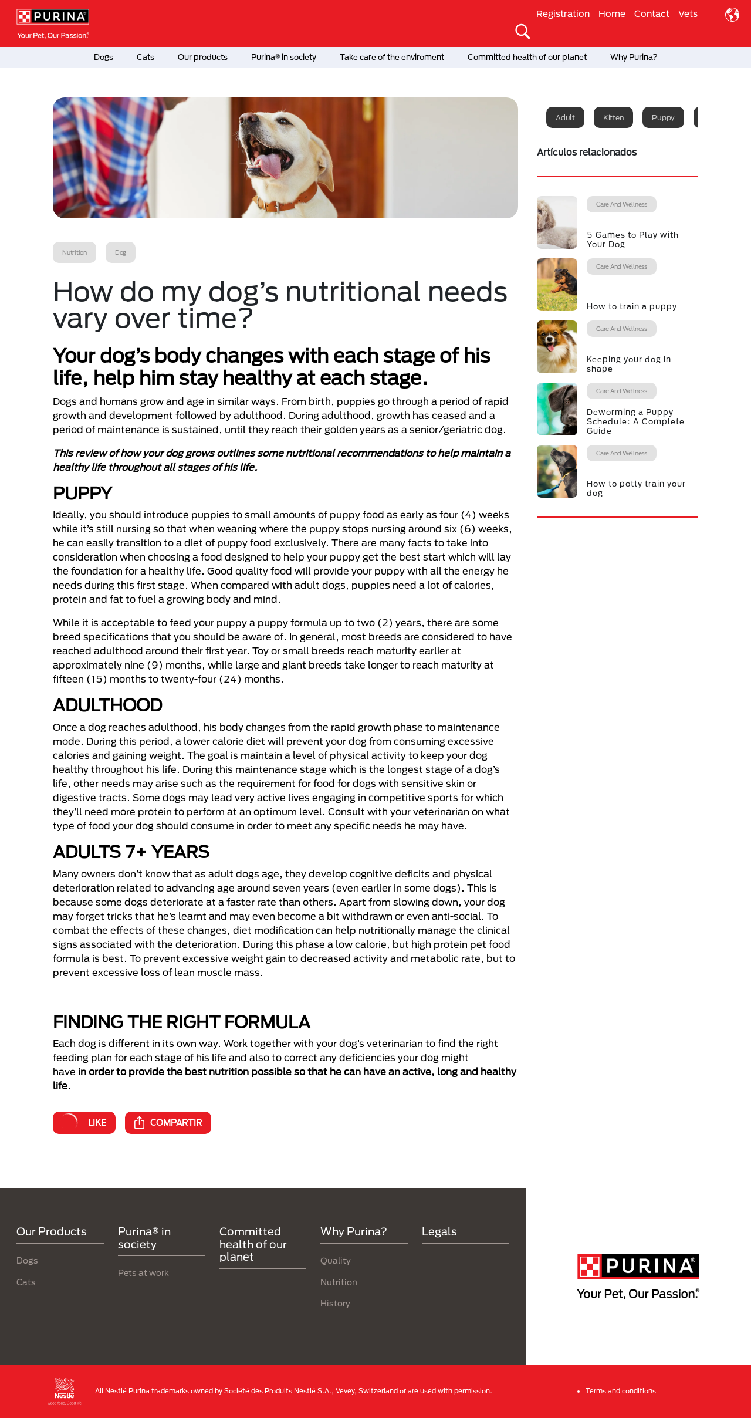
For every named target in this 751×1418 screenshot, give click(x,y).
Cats (145, 57)
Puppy (663, 117)
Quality (335, 1260)
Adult (565, 117)
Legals (439, 1231)
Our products (203, 57)
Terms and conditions (621, 1391)
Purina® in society (283, 57)
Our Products (51, 1231)
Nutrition (338, 1282)
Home (611, 13)
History (335, 1303)
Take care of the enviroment (392, 57)
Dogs (103, 57)
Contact (651, 13)
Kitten (613, 117)
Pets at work (143, 1273)
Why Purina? (634, 57)
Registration (563, 13)
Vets (688, 13)
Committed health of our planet (527, 57)
